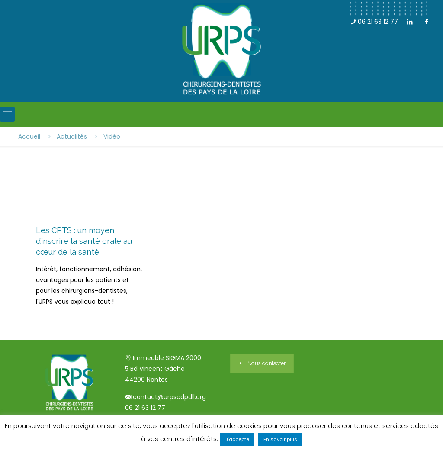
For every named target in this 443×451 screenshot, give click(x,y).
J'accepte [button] (237, 439)
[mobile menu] (7, 114)
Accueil (29, 136)
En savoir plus (280, 439)
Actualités (72, 136)
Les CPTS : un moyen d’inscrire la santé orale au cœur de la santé (84, 241)
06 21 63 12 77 (374, 21)
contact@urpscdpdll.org (169, 397)
